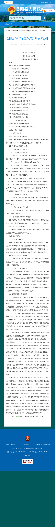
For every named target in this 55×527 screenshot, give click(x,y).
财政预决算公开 (23, 30)
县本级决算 (42, 30)
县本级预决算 (33, 30)
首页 (8, 30)
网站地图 (27, 455)
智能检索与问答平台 (45, 2)
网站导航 (8, 24)
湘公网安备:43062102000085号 (17, 452)
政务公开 (14, 30)
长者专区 (8, 2)
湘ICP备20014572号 (18, 448)
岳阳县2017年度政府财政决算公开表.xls (30, 416)
